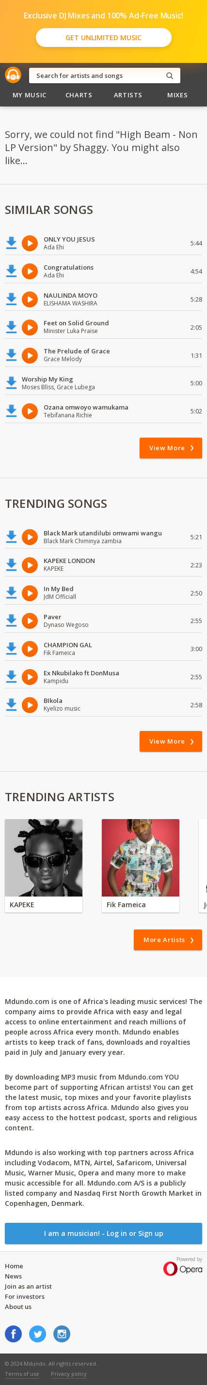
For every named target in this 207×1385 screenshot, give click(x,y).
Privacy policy (69, 1373)
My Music (30, 95)
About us (18, 1306)
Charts (79, 95)
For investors (25, 1296)
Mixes (177, 95)
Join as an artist (28, 1286)
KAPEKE (22, 904)
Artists (128, 95)
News (13, 1276)
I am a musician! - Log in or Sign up (103, 1233)
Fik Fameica (126, 904)
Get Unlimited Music (103, 37)
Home (14, 1266)
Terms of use (22, 1373)
